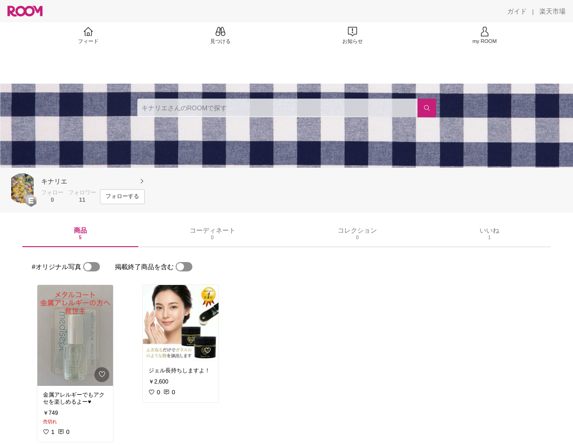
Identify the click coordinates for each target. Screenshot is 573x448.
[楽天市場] (552, 11)
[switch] (91, 266)
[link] (75, 335)
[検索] (426, 108)
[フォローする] (122, 196)
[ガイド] (517, 11)
